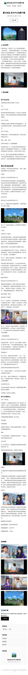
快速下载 (19, 5)
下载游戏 (5, 618)
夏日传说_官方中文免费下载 (14, 3)
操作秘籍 (14, 5)
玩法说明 (9, 5)
